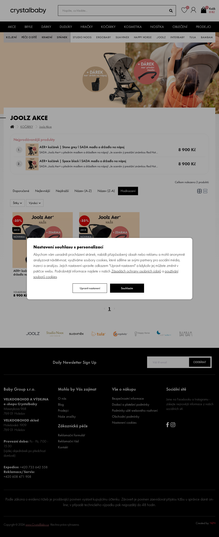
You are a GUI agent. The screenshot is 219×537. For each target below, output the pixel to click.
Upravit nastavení (90, 288)
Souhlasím (127, 288)
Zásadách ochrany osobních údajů (136, 271)
